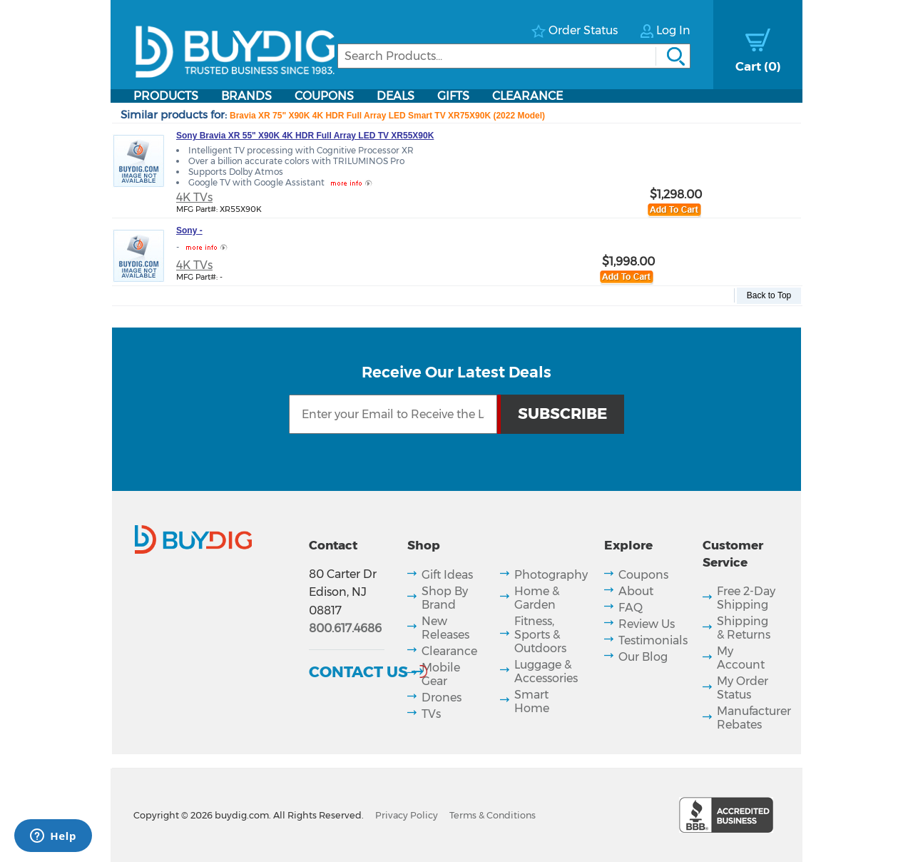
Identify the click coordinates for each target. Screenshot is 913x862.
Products (165, 96)
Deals (395, 96)
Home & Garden (536, 598)
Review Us (646, 624)
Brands (246, 96)
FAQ (630, 607)
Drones (441, 697)
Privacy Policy (406, 815)
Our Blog (643, 657)
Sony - (189, 230)
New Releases (445, 628)
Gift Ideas (447, 575)
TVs (431, 714)
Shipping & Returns (743, 628)
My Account (741, 657)
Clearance (527, 96)
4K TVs (194, 197)
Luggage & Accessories (546, 671)
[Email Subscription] (392, 414)
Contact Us (358, 671)
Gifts (453, 96)
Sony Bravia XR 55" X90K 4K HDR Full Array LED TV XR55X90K (305, 136)
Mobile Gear (441, 674)
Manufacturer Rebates (754, 717)
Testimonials (653, 640)
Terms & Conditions (492, 815)
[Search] (513, 56)
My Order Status (742, 687)
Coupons (324, 96)
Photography (551, 575)
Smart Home (531, 701)
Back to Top (769, 295)
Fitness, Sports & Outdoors (540, 634)
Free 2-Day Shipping (746, 598)
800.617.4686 (345, 628)
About (635, 591)
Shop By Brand (445, 598)
